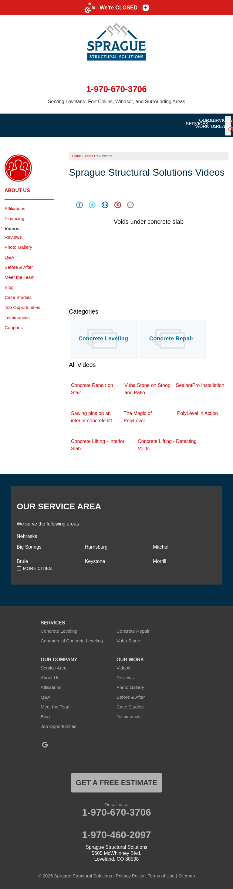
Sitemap (186, 872)
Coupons (14, 324)
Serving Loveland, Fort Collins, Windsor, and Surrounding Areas (116, 101)
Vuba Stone (128, 637)
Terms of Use (161, 872)
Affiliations (15, 205)
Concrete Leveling (103, 335)
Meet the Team (20, 273)
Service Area (53, 664)
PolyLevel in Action (197, 410)
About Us (17, 187)
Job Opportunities (22, 304)
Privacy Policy (130, 872)
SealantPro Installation (200, 382)
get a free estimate (116, 779)
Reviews (13, 233)
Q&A (9, 253)
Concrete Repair (171, 335)
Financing (14, 215)
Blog (9, 283)
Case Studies (18, 294)
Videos (12, 225)
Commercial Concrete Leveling (72, 637)
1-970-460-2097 (116, 831)
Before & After (19, 263)
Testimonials (17, 314)
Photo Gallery (18, 243)
